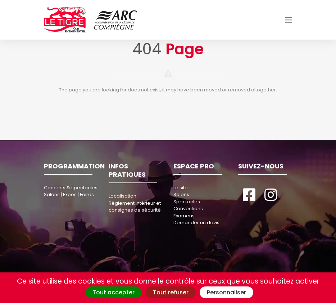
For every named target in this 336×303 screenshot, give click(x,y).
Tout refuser (171, 292)
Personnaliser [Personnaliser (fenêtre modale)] (226, 292)
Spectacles (186, 201)
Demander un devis (196, 222)
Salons (181, 194)
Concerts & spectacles (70, 187)
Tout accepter (113, 292)
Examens (184, 215)
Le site (180, 187)
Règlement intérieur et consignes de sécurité (135, 207)
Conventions (188, 208)
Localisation (122, 196)
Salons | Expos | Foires (69, 194)
